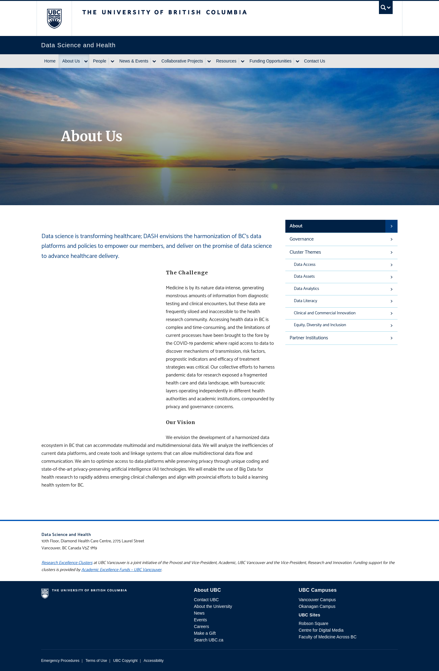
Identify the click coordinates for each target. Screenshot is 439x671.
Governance (302, 239)
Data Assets (304, 276)
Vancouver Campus (317, 599)
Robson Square (313, 623)
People (99, 61)
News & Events (134, 61)
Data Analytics (306, 288)
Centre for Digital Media (321, 630)
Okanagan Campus (317, 606)
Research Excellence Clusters (66, 562)
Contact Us (314, 61)
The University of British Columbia (54, 18)
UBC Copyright (125, 661)
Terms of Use (96, 661)
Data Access (305, 264)
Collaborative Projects (182, 61)
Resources (226, 61)
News (199, 613)
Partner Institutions (309, 338)
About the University (213, 606)
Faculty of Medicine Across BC (328, 636)
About (296, 226)
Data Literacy (305, 301)
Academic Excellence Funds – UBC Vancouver (121, 569)
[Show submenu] (85, 61)
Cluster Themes (305, 252)
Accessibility (153, 661)
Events (200, 619)
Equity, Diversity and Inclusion (320, 325)
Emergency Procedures (60, 661)
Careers (201, 626)
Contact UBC (206, 599)
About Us (71, 61)
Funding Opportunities (271, 61)
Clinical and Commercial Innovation (324, 313)
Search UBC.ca (208, 639)
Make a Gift (205, 633)
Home (49, 61)
